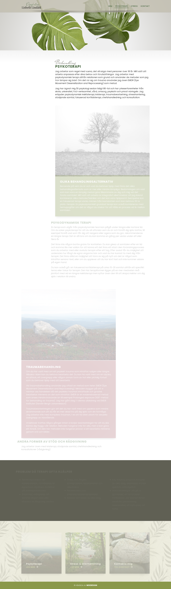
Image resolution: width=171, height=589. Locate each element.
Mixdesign (92, 585)
